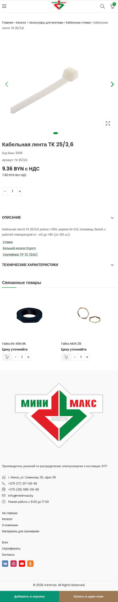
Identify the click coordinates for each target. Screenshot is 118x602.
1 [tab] (55, 133)
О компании (10, 525)
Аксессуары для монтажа (46, 22)
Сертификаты (11, 548)
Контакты (8, 555)
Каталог (21, 22)
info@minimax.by (20, 496)
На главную (9, 513)
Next (112, 84)
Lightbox (108, 123)
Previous (6, 84)
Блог (5, 542)
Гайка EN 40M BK (14, 343)
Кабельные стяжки (78, 22)
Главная (7, 22)
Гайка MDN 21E (71, 343)
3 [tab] (64, 133)
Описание (11, 217)
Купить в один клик (88, 596)
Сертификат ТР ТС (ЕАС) (20, 254)
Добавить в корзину (29, 596)
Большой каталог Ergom (19, 248)
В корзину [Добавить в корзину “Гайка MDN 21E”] (66, 357)
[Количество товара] (12, 191)
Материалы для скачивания (20, 531)
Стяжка (8, 242)
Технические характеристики (30, 264)
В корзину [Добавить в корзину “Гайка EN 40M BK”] (6, 357)
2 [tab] (60, 133)
